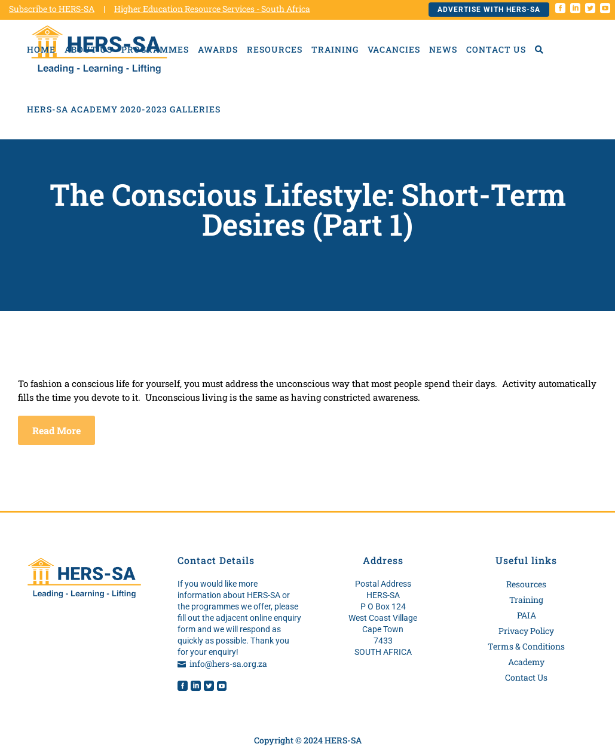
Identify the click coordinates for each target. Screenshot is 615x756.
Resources (526, 584)
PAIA (526, 615)
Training (526, 599)
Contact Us (526, 677)
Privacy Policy (526, 630)
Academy (526, 661)
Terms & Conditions (526, 646)
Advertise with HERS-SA (488, 9)
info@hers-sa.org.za (228, 663)
